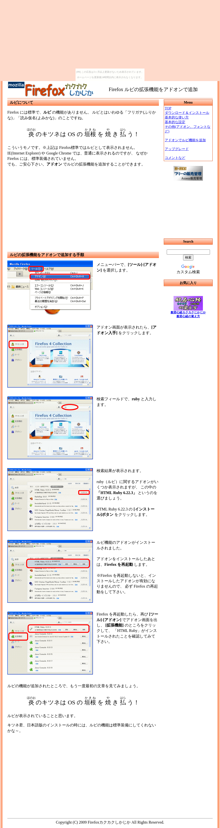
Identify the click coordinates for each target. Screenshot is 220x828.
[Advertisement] (83, 205)
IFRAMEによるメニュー (188, 234)
